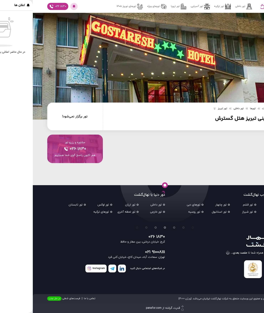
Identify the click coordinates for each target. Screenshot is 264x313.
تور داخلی (210, 6)
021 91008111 (122, 252)
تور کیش (241, 212)
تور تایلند (241, 219)
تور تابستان (43, 205)
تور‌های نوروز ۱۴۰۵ (97, 6)
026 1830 (124, 237)
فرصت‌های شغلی (30, 298)
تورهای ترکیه (68, 212)
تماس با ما (57, 298)
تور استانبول (186, 212)
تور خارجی (123, 212)
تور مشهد (241, 205)
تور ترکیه (189, 6)
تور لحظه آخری (93, 212)
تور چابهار (188, 205)
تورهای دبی (160, 205)
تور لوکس (70, 205)
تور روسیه (161, 212)
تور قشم (215, 205)
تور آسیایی (167, 6)
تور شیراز (214, 212)
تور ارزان (97, 205)
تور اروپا (146, 6)
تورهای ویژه (124, 6)
